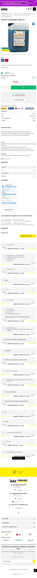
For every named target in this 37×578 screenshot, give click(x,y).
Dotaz (17, 54)
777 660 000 (19, 490)
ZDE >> (30, 1)
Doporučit (23, 54)
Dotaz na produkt (18, 99)
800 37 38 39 (20, 95)
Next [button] (34, 472)
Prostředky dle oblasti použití (27, 13)
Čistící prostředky (17, 13)
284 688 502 (19, 489)
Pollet (34, 120)
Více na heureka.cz (18, 458)
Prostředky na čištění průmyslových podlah (22, 15)
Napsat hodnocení (28, 236)
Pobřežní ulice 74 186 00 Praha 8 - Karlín (19, 495)
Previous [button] (2, 472)
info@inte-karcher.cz (19, 501)
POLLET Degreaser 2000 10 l (6, 16)
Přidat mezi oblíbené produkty (7, 54)
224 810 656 (19, 498)
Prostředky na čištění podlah (6, 15)
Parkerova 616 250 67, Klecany (19, 486)
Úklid (12, 13)
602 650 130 (19, 499)
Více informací (4, 67)
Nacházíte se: (4, 13)
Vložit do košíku (23, 87)
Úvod (8, 13)
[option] (18, 37)
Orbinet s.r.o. (21, 574)
